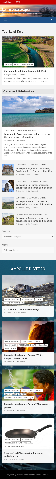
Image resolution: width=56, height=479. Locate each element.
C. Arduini (21, 74)
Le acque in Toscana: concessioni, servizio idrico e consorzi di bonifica (34, 186)
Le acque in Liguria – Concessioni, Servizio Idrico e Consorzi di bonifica (34, 170)
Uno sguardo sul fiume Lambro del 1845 (25, 71)
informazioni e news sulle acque (33, 345)
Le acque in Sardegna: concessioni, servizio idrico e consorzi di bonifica (27, 136)
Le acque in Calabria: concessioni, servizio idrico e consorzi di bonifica (34, 219)
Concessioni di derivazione (15, 130)
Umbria (43, 198)
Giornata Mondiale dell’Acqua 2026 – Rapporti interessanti (23, 357)
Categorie (6, 231)
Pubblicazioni (10, 348)
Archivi (5, 245)
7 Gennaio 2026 (22, 191)
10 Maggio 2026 (10, 313)
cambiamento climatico (32, 341)
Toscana (43, 181)
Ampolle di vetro (12, 299)
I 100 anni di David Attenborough (21, 309)
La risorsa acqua (16, 9)
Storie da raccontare (23, 64)
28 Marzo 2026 (10, 140)
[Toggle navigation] (5, 20)
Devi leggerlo (27, 299)
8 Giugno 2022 (10, 74)
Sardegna (32, 130)
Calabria (19, 214)
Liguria (43, 165)
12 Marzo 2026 (10, 410)
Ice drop (8, 64)
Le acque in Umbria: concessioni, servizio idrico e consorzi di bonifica (34, 203)
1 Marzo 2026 (9, 459)
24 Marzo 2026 (10, 361)
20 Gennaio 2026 (23, 174)
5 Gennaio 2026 (22, 207)
